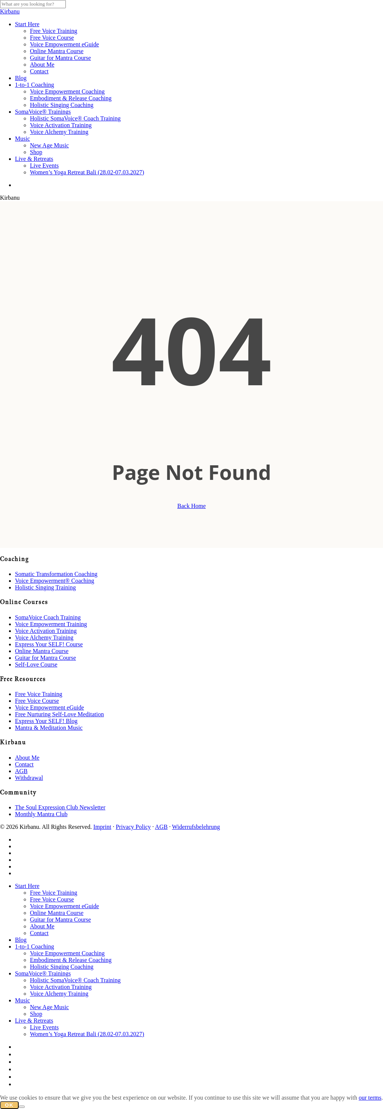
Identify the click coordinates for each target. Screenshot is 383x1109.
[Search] (33, 4)
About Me (27, 757)
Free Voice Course (37, 701)
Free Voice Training (38, 694)
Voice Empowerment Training (51, 624)
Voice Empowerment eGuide (49, 707)
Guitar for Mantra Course (45, 658)
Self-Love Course (36, 664)
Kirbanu (9, 11)
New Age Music (49, 1007)
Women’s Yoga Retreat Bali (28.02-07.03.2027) (87, 1034)
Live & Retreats (34, 1020)
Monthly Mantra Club (41, 814)
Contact (24, 764)
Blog (21, 940)
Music (22, 1000)
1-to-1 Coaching (34, 946)
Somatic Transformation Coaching (56, 574)
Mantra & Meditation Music (49, 727)
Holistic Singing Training (45, 587)
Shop (36, 1014)
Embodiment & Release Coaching (70, 960)
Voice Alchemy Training (44, 637)
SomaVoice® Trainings (43, 973)
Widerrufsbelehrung (196, 827)
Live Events (44, 1027)
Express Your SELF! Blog (46, 721)
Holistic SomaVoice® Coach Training (75, 980)
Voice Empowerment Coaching (67, 953)
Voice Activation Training (46, 631)
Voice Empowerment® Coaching (54, 581)
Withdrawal (29, 778)
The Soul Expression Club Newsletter (60, 807)
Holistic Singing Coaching (62, 967)
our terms (370, 1097)
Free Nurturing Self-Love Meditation (59, 714)
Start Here (27, 886)
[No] (22, 1107)
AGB (21, 771)
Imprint (102, 827)
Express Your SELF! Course (49, 644)
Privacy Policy (133, 827)
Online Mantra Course (41, 651)
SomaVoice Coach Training (48, 617)
